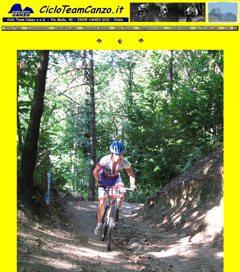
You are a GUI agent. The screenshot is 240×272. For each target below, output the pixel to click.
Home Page (13, 28)
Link (227, 28)
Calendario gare (65, 28)
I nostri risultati (179, 28)
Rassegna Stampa (96, 28)
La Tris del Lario (207, 28)
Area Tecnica (124, 28)
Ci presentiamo (38, 28)
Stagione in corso (151, 28)
